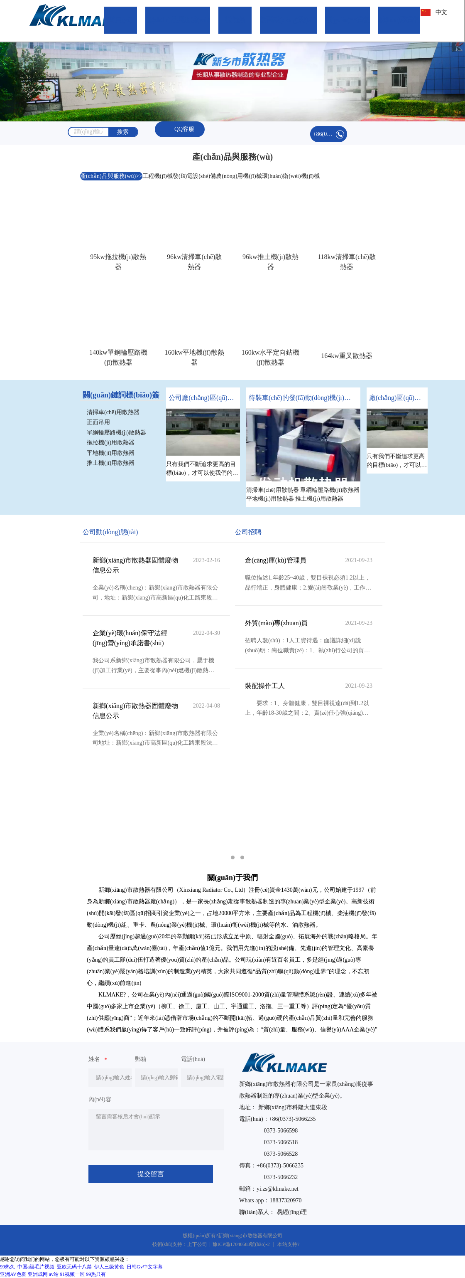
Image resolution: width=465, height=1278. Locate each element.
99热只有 (96, 1274)
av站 (54, 1274)
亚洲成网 (38, 1274)
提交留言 (150, 1173)
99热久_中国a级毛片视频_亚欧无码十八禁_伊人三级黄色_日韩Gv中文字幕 (81, 1267)
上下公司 (197, 1244)
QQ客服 (179, 129)
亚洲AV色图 (13, 1274)
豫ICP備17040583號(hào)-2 (241, 1244)
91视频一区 (72, 1274)
